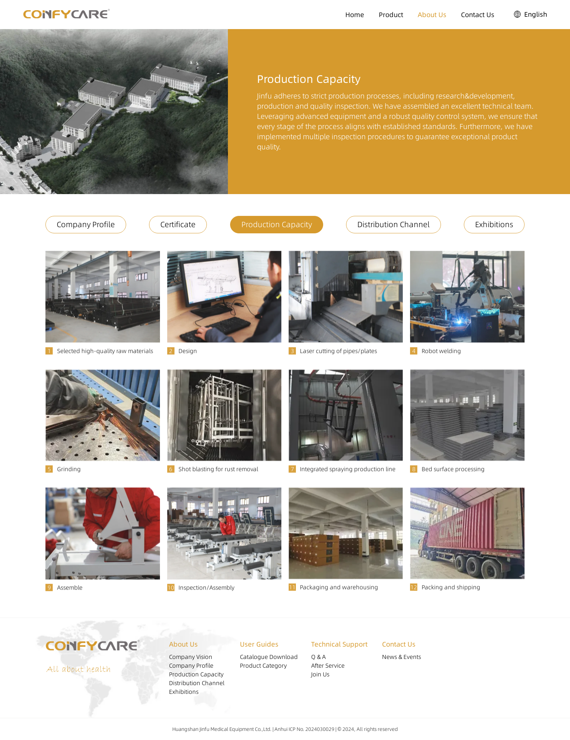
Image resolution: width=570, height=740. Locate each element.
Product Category (263, 665)
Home (354, 14)
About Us (432, 14)
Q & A (318, 657)
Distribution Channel (393, 224)
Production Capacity (276, 224)
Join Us (320, 674)
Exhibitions (494, 224)
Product (391, 14)
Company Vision (190, 657)
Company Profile (86, 224)
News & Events (401, 657)
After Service (328, 665)
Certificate (178, 224)
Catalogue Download (269, 657)
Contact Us (477, 14)
